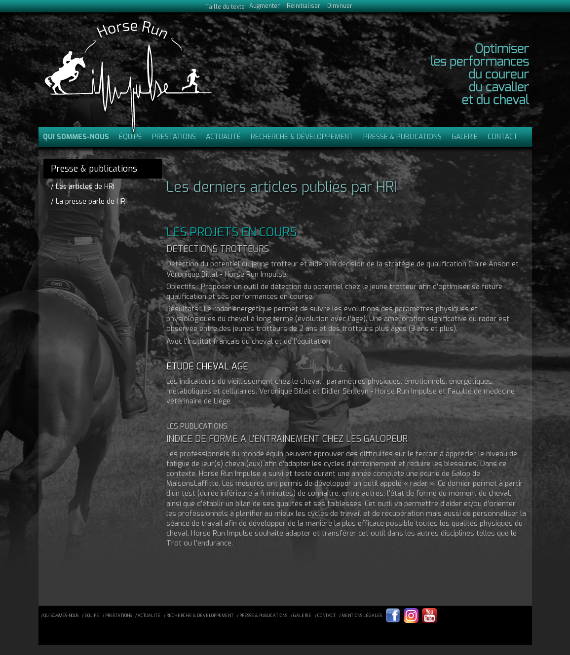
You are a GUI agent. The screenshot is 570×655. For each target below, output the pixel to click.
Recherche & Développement (302, 137)
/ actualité (147, 616)
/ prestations (117, 616)
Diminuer (339, 6)
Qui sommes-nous (76, 137)
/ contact (325, 616)
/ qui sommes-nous (59, 616)
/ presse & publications (262, 616)
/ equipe (90, 616)
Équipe (130, 137)
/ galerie (301, 616)
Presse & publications (402, 137)
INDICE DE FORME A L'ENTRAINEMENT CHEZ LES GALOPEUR (287, 439)
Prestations (174, 137)
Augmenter (264, 6)
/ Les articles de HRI (82, 186)
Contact (503, 137)
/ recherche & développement (198, 616)
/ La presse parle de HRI (89, 201)
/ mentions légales (360, 616)
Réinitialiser (303, 6)
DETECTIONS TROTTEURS (217, 249)
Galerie (465, 137)
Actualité (223, 137)
